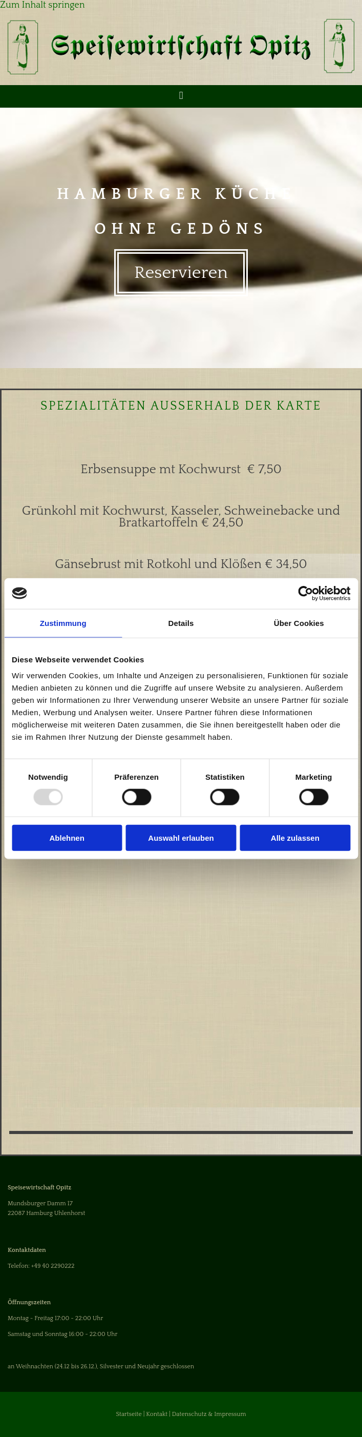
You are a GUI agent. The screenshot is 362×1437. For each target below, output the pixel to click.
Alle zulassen (295, 838)
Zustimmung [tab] (63, 622)
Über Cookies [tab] (299, 622)
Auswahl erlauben (181, 838)
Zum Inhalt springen (42, 5)
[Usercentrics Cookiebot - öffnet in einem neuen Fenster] (305, 593)
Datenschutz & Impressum (209, 1414)
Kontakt (156, 1414)
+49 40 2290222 (53, 1266)
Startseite (128, 1414)
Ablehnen (67, 838)
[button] (181, 272)
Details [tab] (181, 622)
